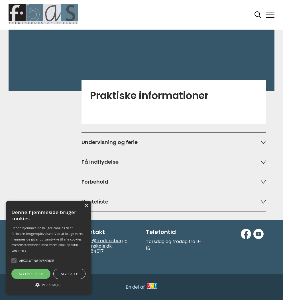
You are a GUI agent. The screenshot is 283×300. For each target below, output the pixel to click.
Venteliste (174, 201)
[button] (48, 284)
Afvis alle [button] (69, 274)
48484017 (93, 251)
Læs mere (19, 250)
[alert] (48, 247)
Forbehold (174, 181)
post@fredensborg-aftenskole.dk (104, 243)
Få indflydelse (174, 161)
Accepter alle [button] (31, 274)
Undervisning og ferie (174, 142)
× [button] (86, 206)
